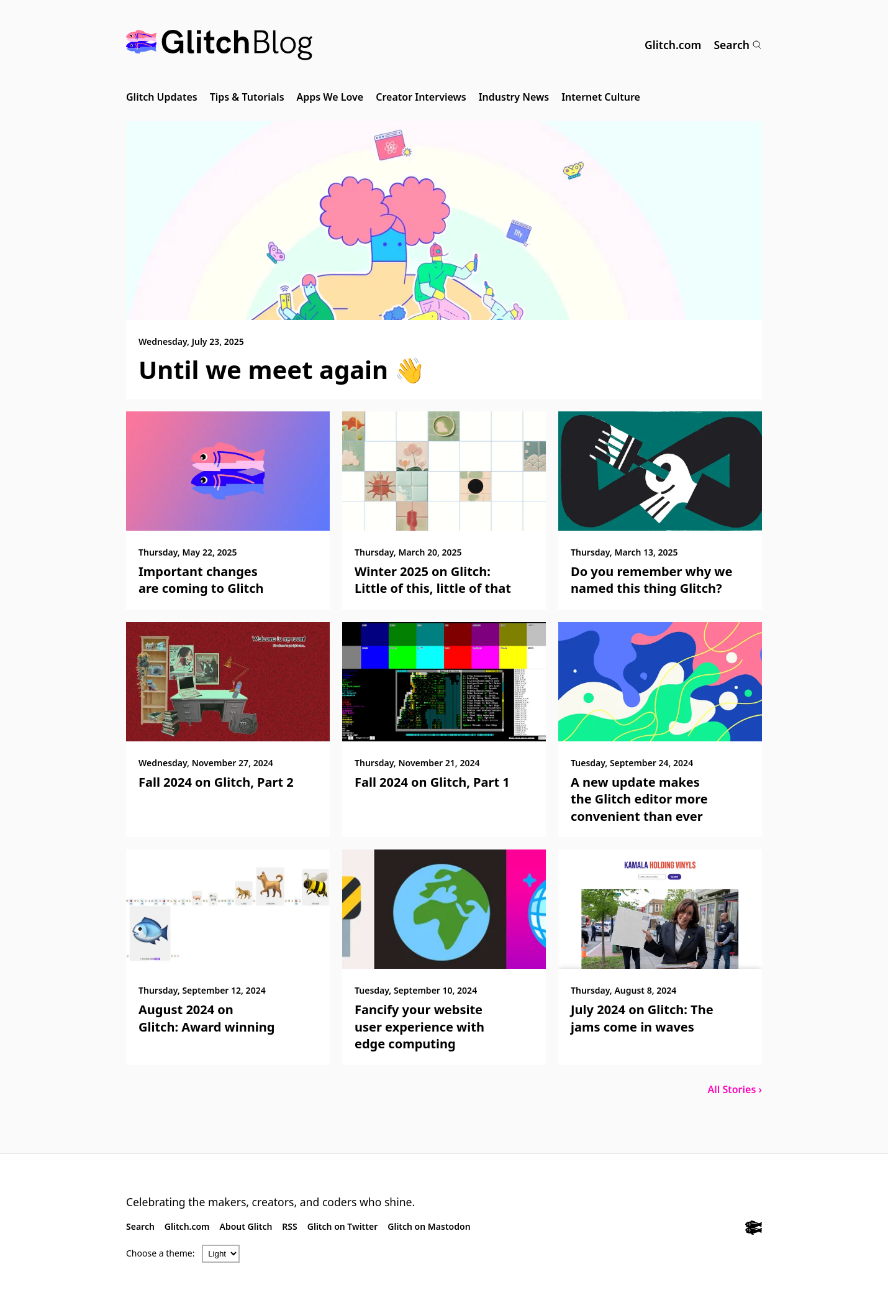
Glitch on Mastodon (428, 1226)
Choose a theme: (160, 1253)
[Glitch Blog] (219, 45)
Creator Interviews (421, 97)
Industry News (514, 97)
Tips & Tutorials (247, 97)
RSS (289, 1226)
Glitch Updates (161, 97)
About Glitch (246, 1226)
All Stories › (734, 1089)
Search (738, 44)
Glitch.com (673, 44)
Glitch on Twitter (342, 1226)
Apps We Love (330, 97)
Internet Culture (600, 97)
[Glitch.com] (753, 1229)
